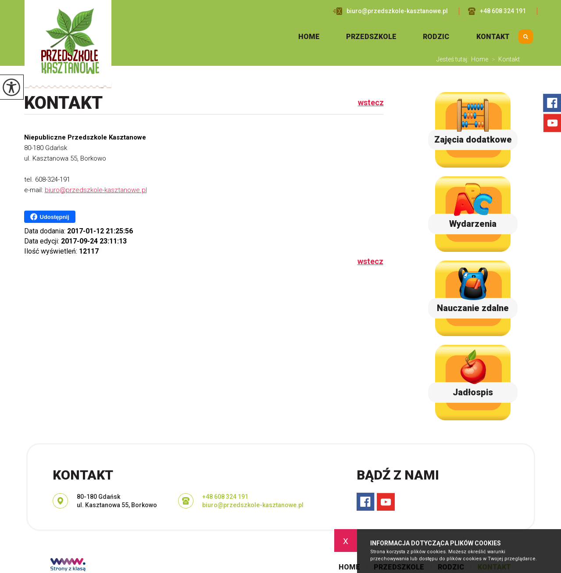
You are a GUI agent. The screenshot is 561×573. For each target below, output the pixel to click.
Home (309, 36)
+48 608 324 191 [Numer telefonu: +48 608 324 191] (225, 496)
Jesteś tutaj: (453, 59)
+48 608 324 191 (497, 11)
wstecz (371, 103)
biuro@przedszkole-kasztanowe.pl (390, 11)
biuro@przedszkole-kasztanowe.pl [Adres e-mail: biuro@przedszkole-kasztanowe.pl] (253, 505)
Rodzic (436, 36)
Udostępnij (49, 216)
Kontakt (493, 36)
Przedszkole (371, 36)
